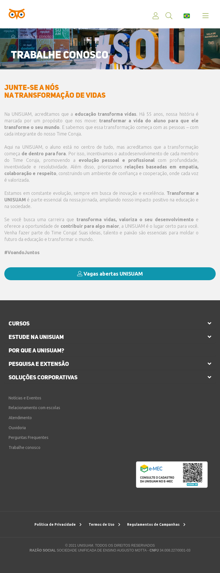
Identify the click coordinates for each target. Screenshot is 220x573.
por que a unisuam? (36, 350)
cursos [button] (19, 323)
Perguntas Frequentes (28, 437)
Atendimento (20, 417)
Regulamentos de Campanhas (156, 524)
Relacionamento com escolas (34, 407)
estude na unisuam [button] (36, 337)
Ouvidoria (17, 427)
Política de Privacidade (58, 524)
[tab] (110, 323)
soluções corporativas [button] (43, 377)
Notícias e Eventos (25, 398)
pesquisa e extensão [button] (39, 364)
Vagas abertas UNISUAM (110, 273)
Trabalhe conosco (38, 36)
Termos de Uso (104, 524)
